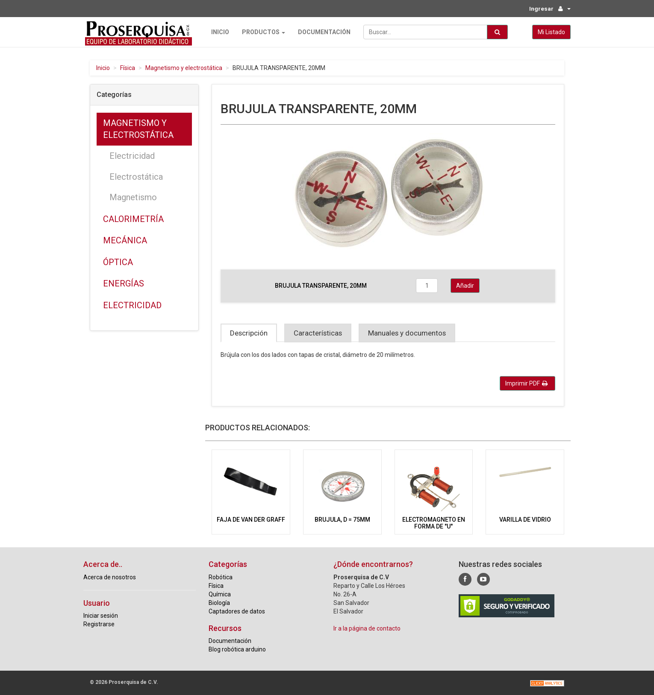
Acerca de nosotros (109, 576)
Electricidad (132, 156)
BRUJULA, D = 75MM (342, 519)
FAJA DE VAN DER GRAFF (251, 519)
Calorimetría (133, 218)
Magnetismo (133, 197)
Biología (219, 602)
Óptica (118, 262)
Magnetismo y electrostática (183, 67)
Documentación (322, 32)
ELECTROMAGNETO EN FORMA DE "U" (433, 522)
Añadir (465, 285)
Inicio (218, 32)
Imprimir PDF (526, 383)
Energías (123, 283)
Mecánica (125, 240)
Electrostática (136, 176)
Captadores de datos (237, 610)
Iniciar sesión (100, 615)
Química (220, 593)
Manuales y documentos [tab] (407, 333)
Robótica (221, 576)
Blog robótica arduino (237, 649)
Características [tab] (318, 333)
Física (127, 67)
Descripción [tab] (249, 333)
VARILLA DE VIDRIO (525, 519)
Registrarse (99, 624)
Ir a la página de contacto (367, 628)
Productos (261, 32)
